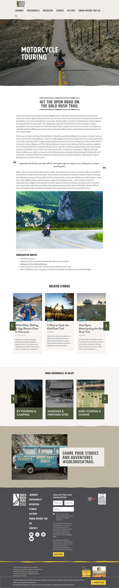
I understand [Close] (98, 582)
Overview (48, 10)
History (71, 10)
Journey (19, 10)
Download (86, 572)
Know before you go (89, 10)
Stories (60, 10)
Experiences (33, 10)
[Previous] (13, 326)
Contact (33, 527)
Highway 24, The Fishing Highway (33, 264)
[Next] (106, 326)
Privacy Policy (69, 585)
